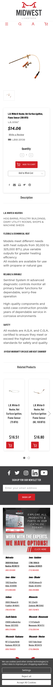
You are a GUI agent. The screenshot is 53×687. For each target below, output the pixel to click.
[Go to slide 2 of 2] (29, 458)
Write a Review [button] (16, 135)
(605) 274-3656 (10, 630)
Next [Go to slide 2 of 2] (49, 413)
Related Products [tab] (26, 367)
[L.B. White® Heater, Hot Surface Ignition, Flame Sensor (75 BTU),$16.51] (14, 392)
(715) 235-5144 (34, 630)
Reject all (26, 676)
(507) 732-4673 (34, 610)
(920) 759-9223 (10, 650)
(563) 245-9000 (34, 590)
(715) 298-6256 (34, 650)
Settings (26, 670)
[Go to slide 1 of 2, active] (24, 458)
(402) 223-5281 (10, 571)
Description (26, 198)
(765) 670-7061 (10, 610)
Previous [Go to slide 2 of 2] (4, 413)
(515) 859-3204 (10, 590)
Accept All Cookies (26, 682)
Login (33, 24)
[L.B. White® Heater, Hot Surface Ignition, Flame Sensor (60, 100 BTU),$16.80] (39, 392)
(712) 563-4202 (34, 571)
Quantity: (26, 149)
